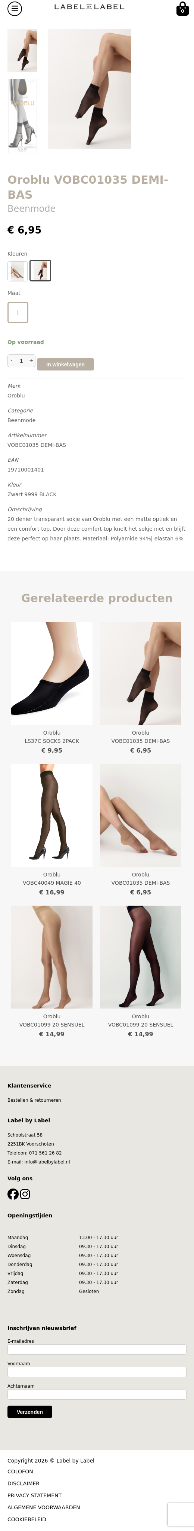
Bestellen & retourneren (34, 1100)
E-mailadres (20, 1341)
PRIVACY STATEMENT (34, 1495)
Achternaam (21, 1386)
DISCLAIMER (23, 1483)
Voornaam (18, 1363)
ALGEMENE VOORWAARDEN (43, 1507)
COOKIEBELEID (26, 1519)
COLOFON (20, 1471)
